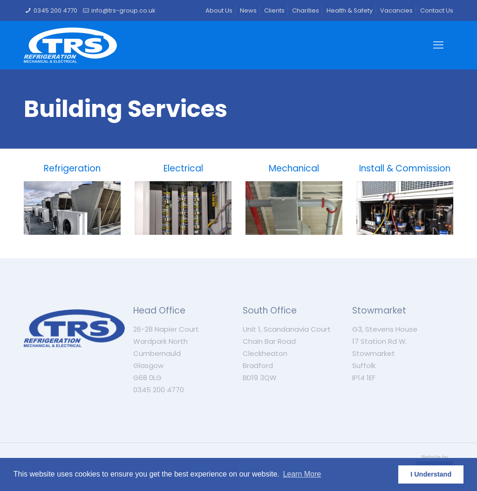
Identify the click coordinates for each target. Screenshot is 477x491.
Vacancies (396, 10)
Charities (305, 10)
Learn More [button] (302, 474)
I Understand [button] (430, 474)
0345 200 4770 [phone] (55, 10)
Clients (274, 10)
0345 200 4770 (158, 390)
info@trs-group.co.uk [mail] (123, 10)
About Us (218, 10)
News (248, 10)
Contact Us (436, 10)
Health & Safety (350, 10)
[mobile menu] (438, 45)
